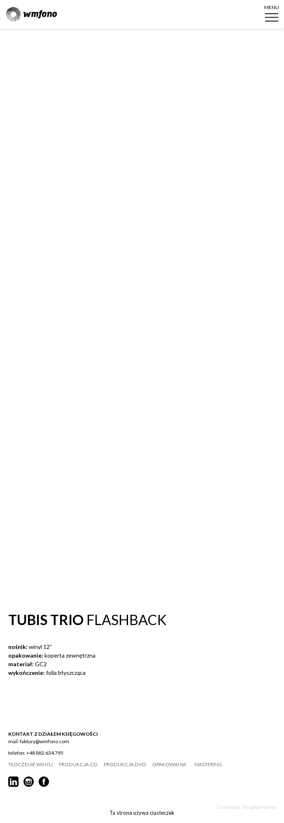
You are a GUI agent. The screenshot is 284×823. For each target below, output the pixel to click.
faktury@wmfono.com (44, 741)
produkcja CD (78, 764)
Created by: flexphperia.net (246, 807)
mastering (208, 764)
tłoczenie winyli (30, 764)
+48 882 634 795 (44, 753)
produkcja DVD (125, 764)
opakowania (169, 764)
